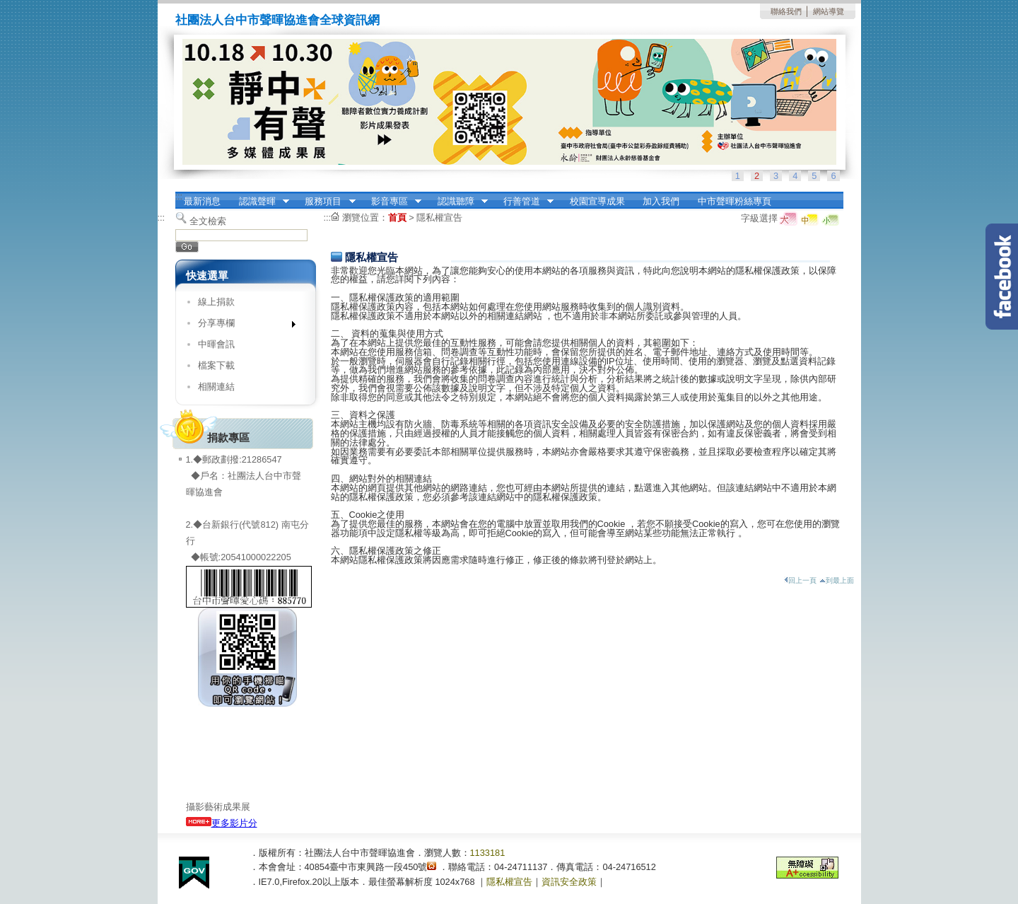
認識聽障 (458, 201)
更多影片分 (221, 823)
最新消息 (202, 201)
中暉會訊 (216, 344)
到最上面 (836, 580)
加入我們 (661, 201)
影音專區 (391, 201)
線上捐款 (216, 301)
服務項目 (326, 201)
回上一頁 (800, 580)
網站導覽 (828, 11)
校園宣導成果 (597, 201)
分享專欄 (242, 326)
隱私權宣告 (439, 217)
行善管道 (524, 201)
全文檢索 (207, 221)
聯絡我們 (786, 11)
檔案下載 (216, 365)
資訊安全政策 (569, 881)
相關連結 (216, 386)
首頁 (397, 217)
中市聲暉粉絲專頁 (734, 201)
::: (179, 196)
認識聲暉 (259, 201)
